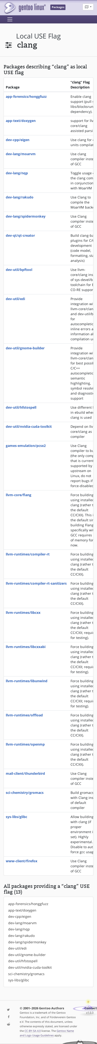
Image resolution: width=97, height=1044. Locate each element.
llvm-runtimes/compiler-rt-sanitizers (36, 583)
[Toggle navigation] (10, 19)
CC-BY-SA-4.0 (33, 1031)
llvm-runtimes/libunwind (26, 681)
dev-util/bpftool (19, 269)
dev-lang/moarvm (21, 154)
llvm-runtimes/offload (24, 715)
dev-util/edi (15, 299)
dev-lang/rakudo (19, 197)
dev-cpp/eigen (17, 139)
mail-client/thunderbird (25, 773)
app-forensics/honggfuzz (26, 96)
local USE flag (38, 36)
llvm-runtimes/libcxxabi (25, 646)
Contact (90, 1008)
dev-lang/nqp (17, 173)
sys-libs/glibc (16, 816)
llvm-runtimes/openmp (25, 744)
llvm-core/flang (18, 495)
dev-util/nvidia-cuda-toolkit (29, 426)
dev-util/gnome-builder (25, 348)
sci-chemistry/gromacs (25, 792)
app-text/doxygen (21, 120)
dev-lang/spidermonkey (25, 216)
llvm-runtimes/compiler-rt (28, 554)
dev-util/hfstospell (21, 407)
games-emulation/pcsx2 (26, 445)
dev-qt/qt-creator (20, 235)
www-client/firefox (21, 861)
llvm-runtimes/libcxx (23, 612)
